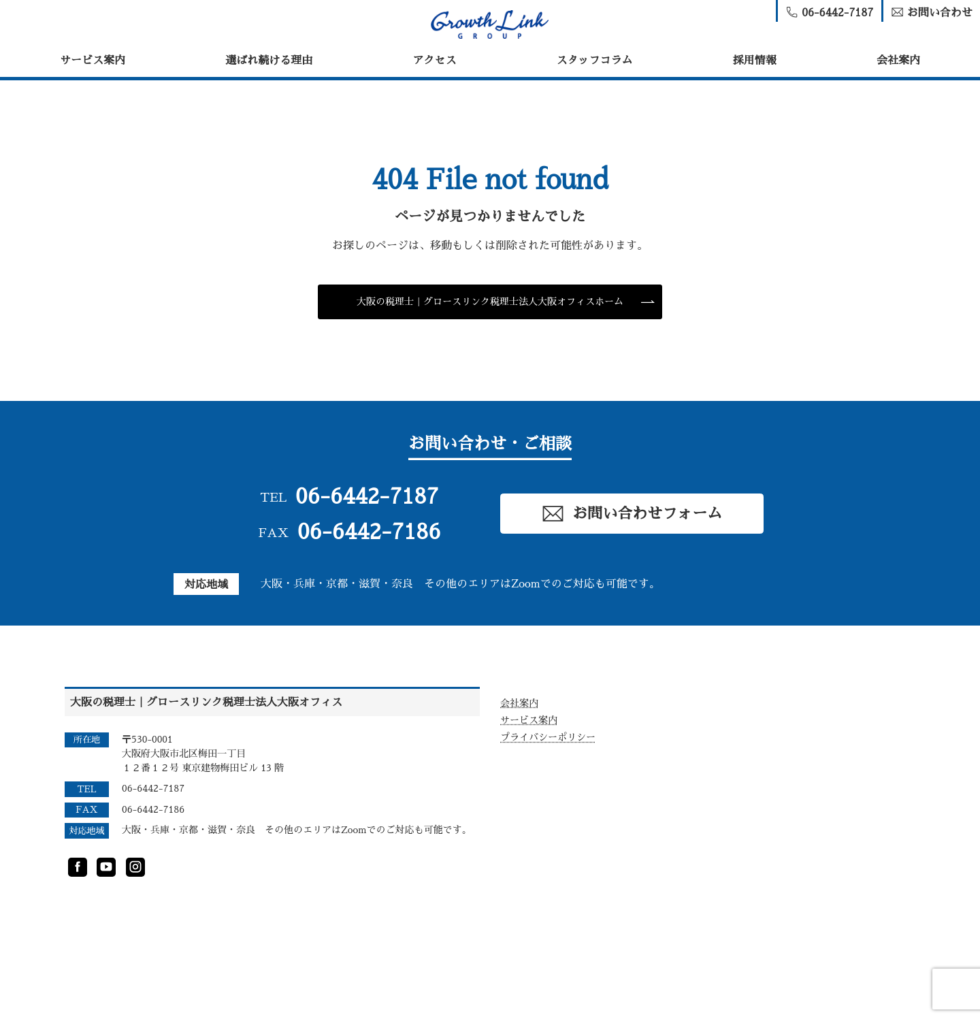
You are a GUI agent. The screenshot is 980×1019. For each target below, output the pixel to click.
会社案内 (898, 60)
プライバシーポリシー (547, 737)
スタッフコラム (595, 60)
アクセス (434, 60)
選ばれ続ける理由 (268, 60)
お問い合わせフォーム (631, 513)
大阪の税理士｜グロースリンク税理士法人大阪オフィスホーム (490, 301)
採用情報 (755, 60)
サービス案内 (92, 60)
